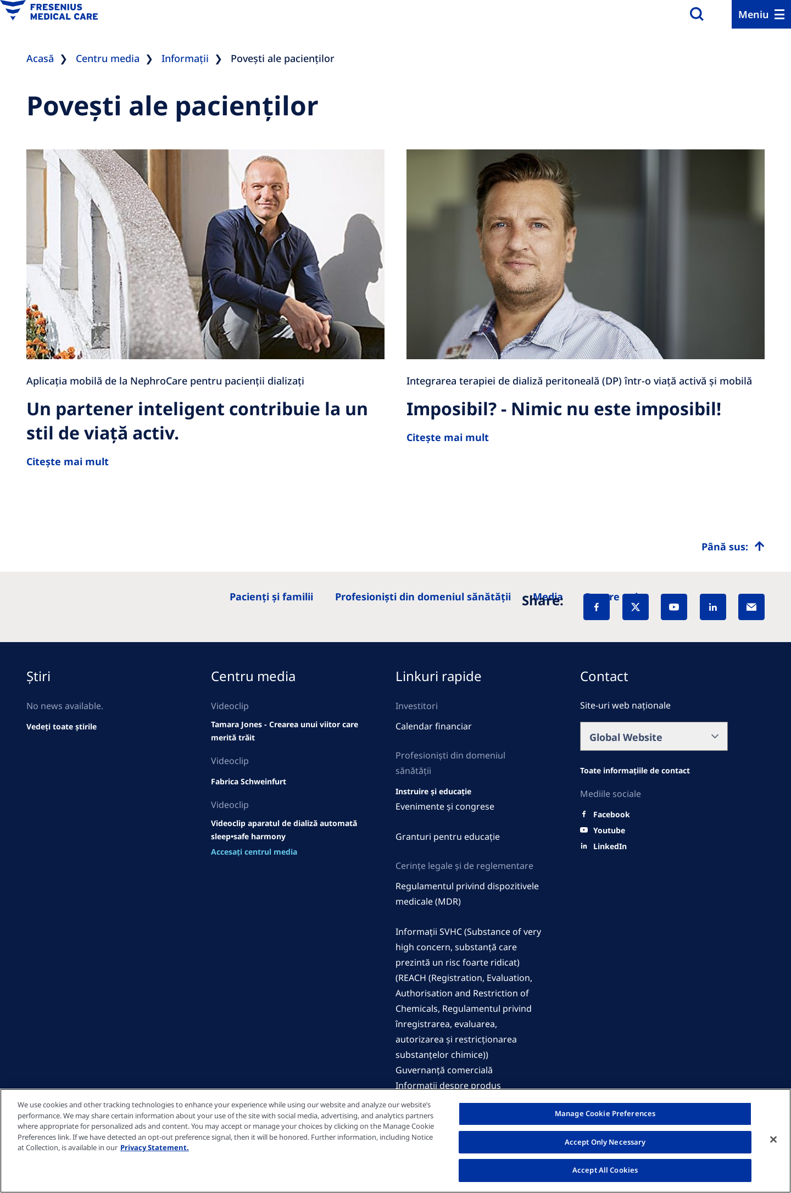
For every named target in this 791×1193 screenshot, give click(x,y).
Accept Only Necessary (605, 1142)
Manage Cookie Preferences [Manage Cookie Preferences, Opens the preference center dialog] (605, 1113)
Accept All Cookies (605, 1170)
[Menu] (761, 14)
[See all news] (61, 726)
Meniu (753, 14)
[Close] (773, 1140)
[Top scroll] (733, 546)
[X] (635, 607)
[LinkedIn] (713, 607)
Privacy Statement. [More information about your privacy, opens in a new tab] (154, 1147)
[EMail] (751, 607)
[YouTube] (674, 607)
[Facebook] (596, 607)
